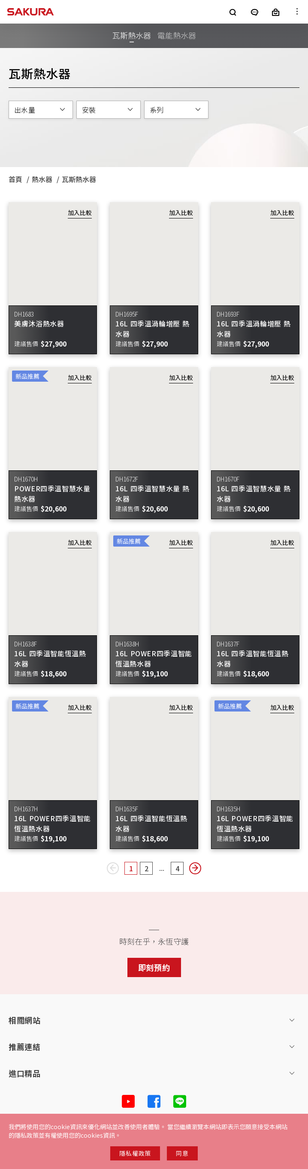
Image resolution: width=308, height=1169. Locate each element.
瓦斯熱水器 (131, 35)
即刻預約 (154, 967)
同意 (182, 1153)
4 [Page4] (179, 869)
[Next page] (195, 868)
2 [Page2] (149, 869)
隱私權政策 (135, 1153)
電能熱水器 (176, 35)
